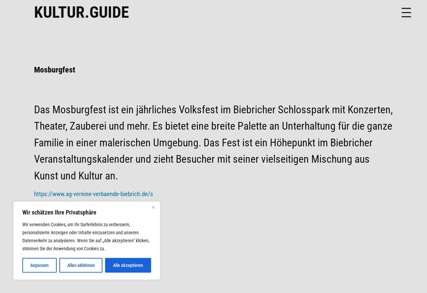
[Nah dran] (153, 207)
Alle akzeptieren (128, 265)
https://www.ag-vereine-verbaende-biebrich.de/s (93, 194)
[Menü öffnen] (406, 12)
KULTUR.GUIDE (81, 12)
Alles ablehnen (81, 265)
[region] (86, 240)
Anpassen (39, 265)
